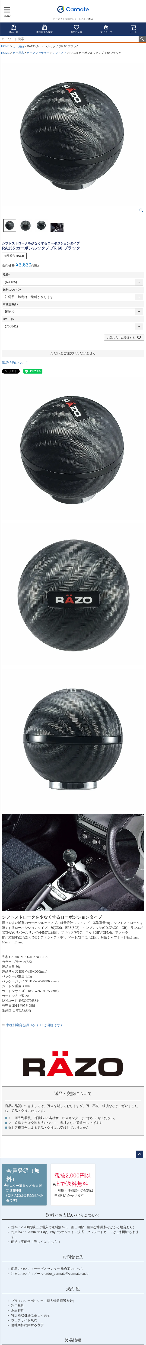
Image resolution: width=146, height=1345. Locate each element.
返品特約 (17, 1310)
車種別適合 (11, 304)
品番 (7, 274)
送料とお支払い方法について (73, 1215)
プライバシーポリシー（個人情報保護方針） (43, 1301)
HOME (5, 46)
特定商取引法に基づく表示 (30, 1315)
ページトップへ (139, 1154)
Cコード (9, 319)
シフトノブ (59, 52)
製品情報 (73, 1340)
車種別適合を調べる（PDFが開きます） (35, 1025)
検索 (142, 39)
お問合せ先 (73, 1257)
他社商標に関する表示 (27, 1325)
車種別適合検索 (44, 28)
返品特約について (15, 363)
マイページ (106, 28)
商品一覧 (13, 28)
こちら (53, 1241)
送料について (12, 289)
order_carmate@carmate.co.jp (66, 1273)
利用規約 (17, 1305)
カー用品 (18, 46)
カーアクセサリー (38, 52)
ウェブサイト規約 (24, 1320)
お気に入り (76, 28)
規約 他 (73, 1289)
